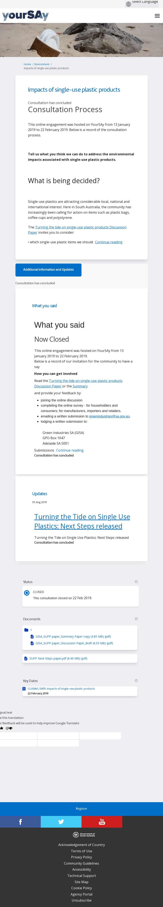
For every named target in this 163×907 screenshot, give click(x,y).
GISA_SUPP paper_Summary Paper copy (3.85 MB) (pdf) (73, 636)
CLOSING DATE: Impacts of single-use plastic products (61, 689)
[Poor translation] (9, 729)
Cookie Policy (81, 888)
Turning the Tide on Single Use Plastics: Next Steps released (82, 521)
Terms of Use (81, 851)
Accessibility (81, 869)
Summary (80, 386)
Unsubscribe (82, 900)
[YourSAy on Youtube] (102, 822)
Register (81, 809)
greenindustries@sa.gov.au (109, 416)
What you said (44, 306)
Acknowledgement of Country (81, 844)
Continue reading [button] (108, 242)
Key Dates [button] (80, 681)
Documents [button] (80, 619)
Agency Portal (81, 894)
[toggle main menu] (157, 15)
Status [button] (80, 582)
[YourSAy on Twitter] (61, 822)
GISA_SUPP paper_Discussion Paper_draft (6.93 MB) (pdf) (74, 643)
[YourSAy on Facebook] (20, 822)
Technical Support (81, 875)
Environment (41, 64)
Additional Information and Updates (48, 269)
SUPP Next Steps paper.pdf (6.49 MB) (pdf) (58, 658)
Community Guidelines (81, 863)
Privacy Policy (81, 857)
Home (27, 64)
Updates (39, 494)
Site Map (81, 882)
